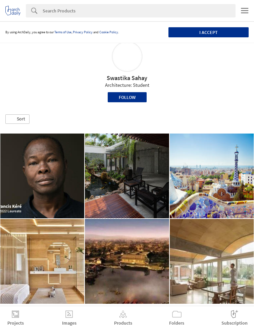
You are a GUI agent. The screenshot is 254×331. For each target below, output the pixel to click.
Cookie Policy (108, 32)
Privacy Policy (83, 32)
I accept (208, 32)
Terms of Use (62, 32)
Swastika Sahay (127, 78)
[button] (17, 119)
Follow (127, 97)
